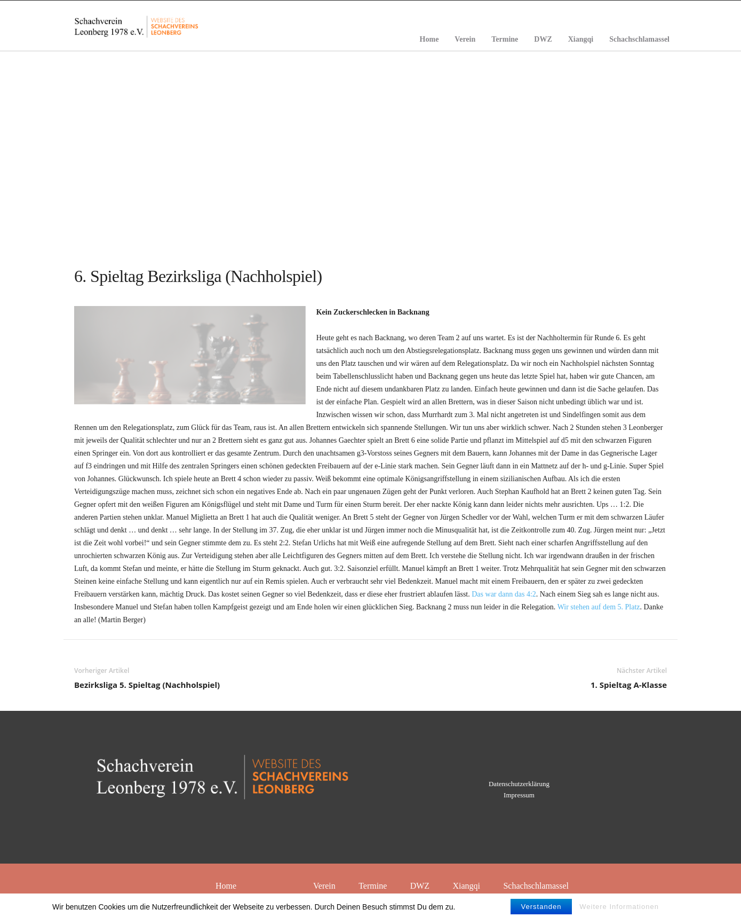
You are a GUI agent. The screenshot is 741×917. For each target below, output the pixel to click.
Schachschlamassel (639, 39)
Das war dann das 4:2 (504, 594)
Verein (465, 39)
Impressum (519, 795)
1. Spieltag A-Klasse (629, 684)
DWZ (543, 39)
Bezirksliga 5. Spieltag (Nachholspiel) (147, 684)
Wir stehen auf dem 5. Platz (598, 607)
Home (429, 39)
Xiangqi (580, 39)
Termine (504, 39)
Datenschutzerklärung (519, 784)
